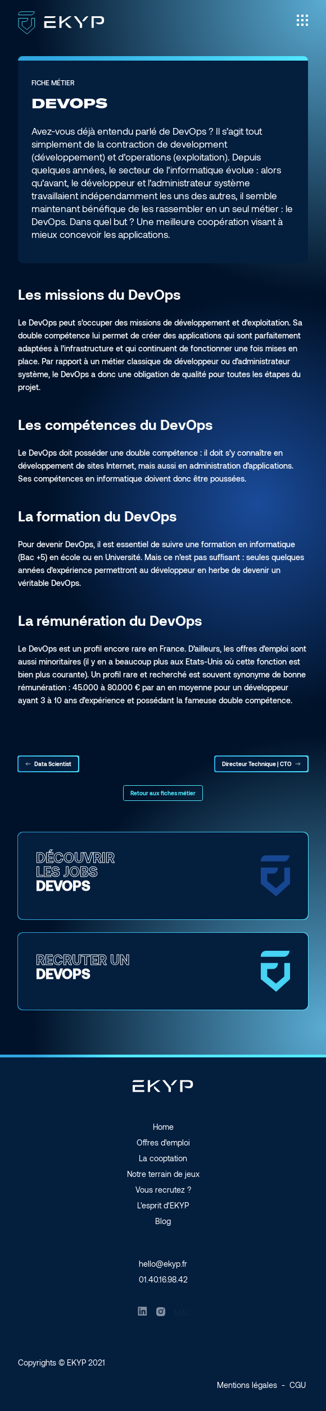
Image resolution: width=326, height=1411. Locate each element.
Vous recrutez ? (163, 1189)
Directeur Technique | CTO (261, 764)
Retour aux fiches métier (163, 793)
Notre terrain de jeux (163, 1174)
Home (163, 1126)
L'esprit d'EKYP (163, 1205)
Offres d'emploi (163, 1142)
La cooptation (163, 1158)
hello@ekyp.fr (163, 1263)
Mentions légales (247, 1385)
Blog (163, 1221)
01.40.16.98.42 (163, 1279)
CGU (297, 1385)
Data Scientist (48, 764)
